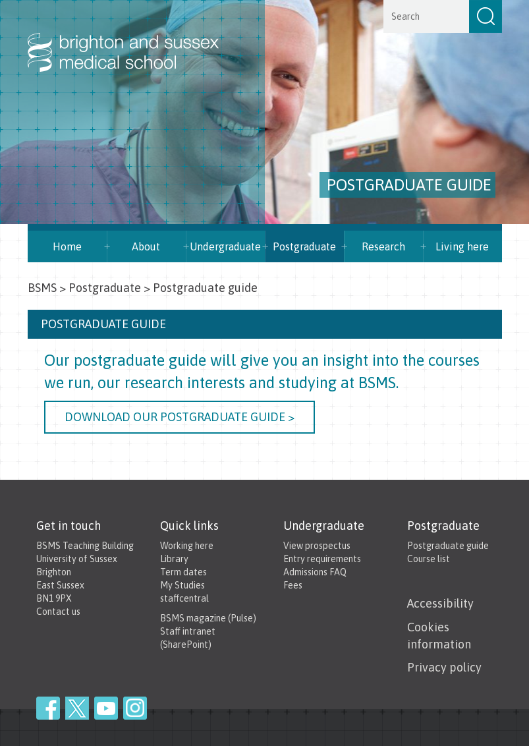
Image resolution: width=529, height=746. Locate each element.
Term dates (183, 572)
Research (383, 246)
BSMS (42, 288)
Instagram (135, 708)
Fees (292, 585)
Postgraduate (304, 246)
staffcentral (184, 598)
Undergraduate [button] (225, 246)
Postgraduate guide (448, 545)
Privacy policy (444, 667)
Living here (462, 246)
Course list (428, 559)
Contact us (58, 611)
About (146, 246)
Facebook (48, 708)
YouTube (106, 708)
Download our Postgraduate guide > (179, 417)
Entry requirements (322, 559)
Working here (186, 545)
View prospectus (316, 545)
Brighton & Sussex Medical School (136, 38)
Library (174, 559)
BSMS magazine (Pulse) (208, 618)
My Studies (182, 585)
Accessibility (440, 603)
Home (67, 246)
